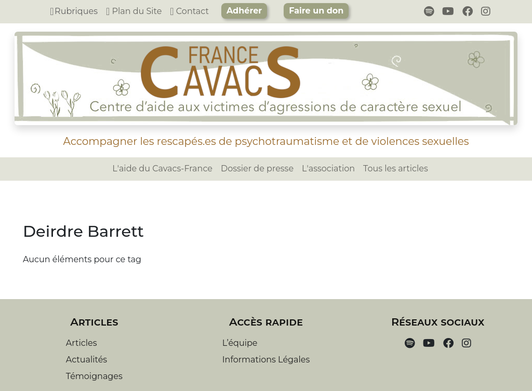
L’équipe (240, 343)
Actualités (86, 360)
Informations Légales (266, 360)
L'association (328, 168)
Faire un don (316, 11)
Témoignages (94, 376)
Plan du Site (134, 11)
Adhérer (244, 11)
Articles (81, 343)
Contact (189, 11)
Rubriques (74, 11)
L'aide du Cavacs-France (162, 168)
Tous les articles (395, 168)
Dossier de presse (257, 168)
